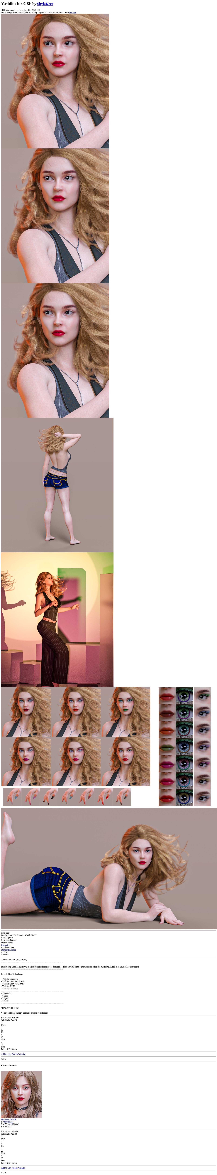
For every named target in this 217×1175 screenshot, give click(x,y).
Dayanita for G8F (8, 1119)
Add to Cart (6, 1054)
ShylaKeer (45, 4)
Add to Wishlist (18, 1054)
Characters (5, 945)
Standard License (8, 950)
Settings (72, 12)
